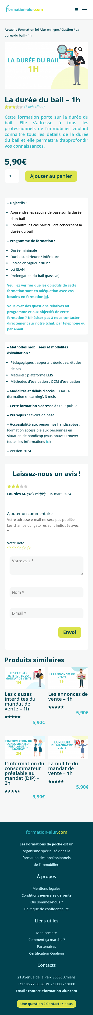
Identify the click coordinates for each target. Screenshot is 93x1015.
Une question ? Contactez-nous (46, 1003)
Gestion (67, 29)
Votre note (15, 543)
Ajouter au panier (51, 176)
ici (48, 441)
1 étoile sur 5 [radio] (9, 548)
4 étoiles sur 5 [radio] (24, 548)
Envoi (69, 632)
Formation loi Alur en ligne (38, 29)
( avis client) (34, 106)
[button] (80, 49)
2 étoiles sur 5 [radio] (14, 548)
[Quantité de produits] (12, 176)
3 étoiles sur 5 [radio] (19, 548)
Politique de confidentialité (46, 909)
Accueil (10, 29)
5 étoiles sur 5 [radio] (29, 548)
